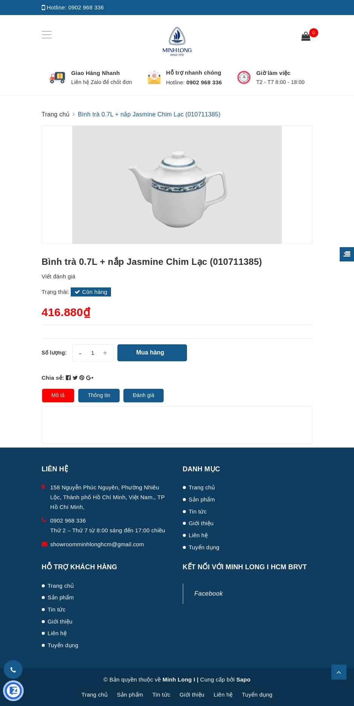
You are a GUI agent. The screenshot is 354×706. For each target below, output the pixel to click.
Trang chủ (202, 487)
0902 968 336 (86, 7)
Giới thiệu (201, 523)
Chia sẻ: (53, 377)
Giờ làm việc (273, 73)
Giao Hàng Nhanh (95, 73)
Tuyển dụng (204, 547)
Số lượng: (54, 353)
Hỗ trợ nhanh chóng (194, 72)
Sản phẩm (202, 499)
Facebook (208, 593)
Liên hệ (198, 535)
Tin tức (198, 511)
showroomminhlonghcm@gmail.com (97, 544)
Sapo (243, 679)
